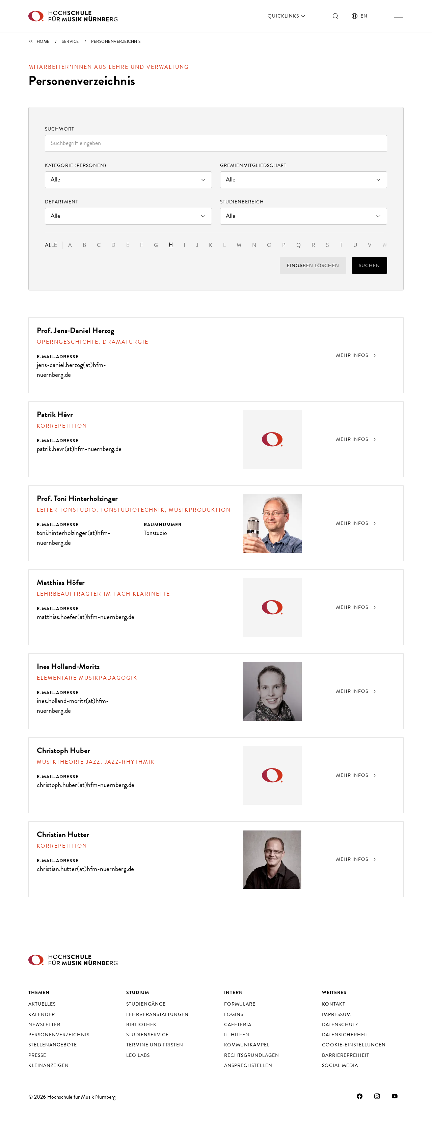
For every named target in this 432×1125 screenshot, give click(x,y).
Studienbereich (242, 201)
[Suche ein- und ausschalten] (336, 15)
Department (61, 201)
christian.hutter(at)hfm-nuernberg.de (69, 873)
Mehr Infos (357, 355)
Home (43, 41)
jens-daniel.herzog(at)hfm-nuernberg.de (72, 369)
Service (70, 41)
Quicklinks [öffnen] (287, 15)
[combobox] (216, 143)
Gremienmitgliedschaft (253, 165)
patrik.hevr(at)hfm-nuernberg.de (80, 449)
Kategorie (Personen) (75, 165)
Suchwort (59, 129)
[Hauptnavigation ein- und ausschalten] (398, 15)
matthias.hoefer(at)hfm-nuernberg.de (69, 621)
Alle (51, 245)
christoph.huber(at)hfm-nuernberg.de (69, 789)
